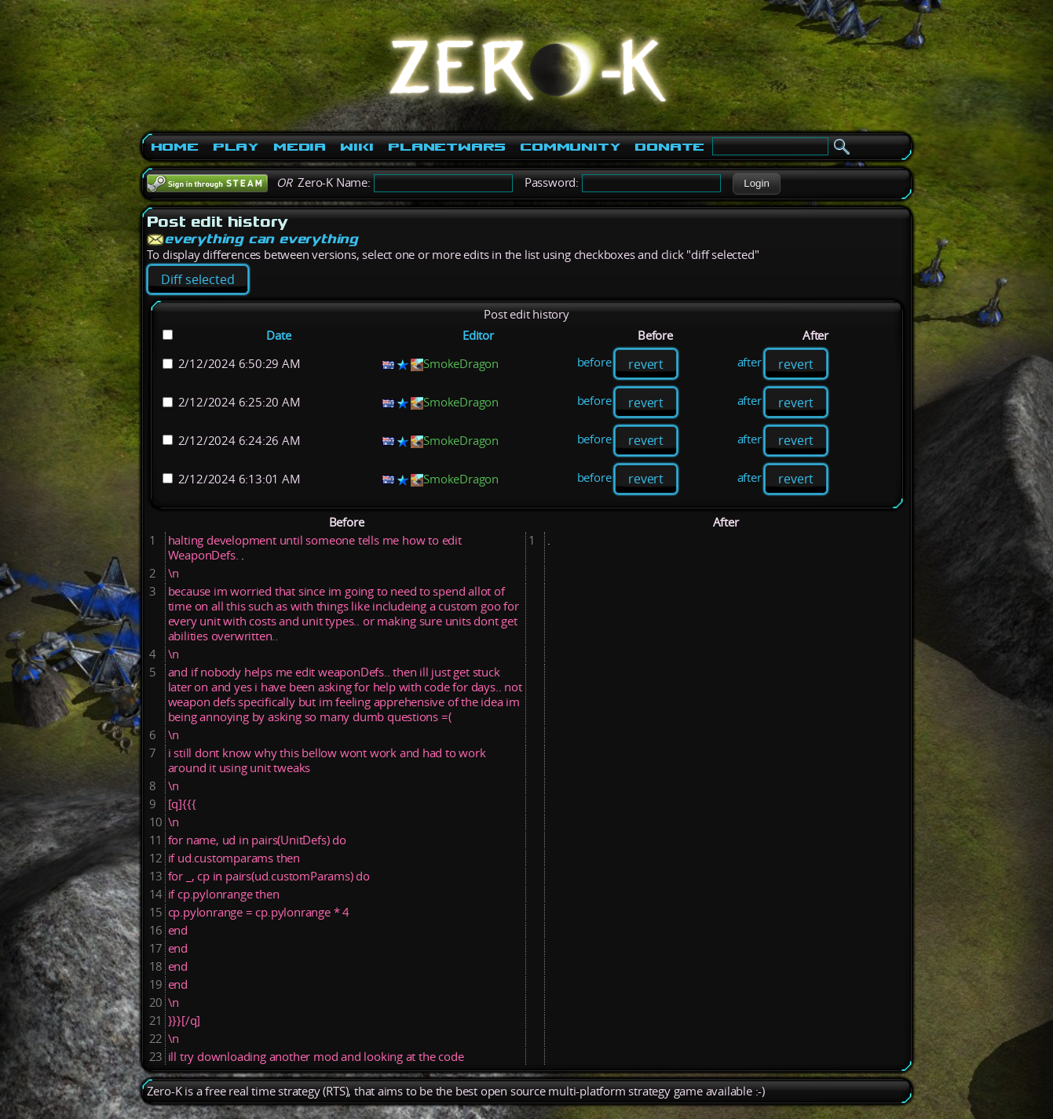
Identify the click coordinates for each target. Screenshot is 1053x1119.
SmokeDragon (461, 363)
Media (299, 146)
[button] (757, 184)
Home (175, 146)
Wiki (357, 146)
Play (236, 146)
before (594, 362)
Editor (478, 335)
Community (570, 146)
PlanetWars (447, 146)
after (749, 362)
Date (278, 335)
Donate (669, 146)
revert (646, 364)
